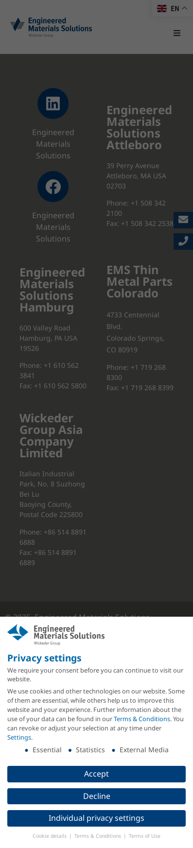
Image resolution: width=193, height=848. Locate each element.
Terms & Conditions (142, 718)
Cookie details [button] (50, 835)
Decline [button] (96, 795)
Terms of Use (144, 835)
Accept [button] (96, 773)
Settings (19, 736)
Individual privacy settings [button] (96, 818)
